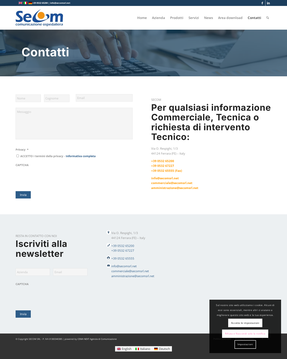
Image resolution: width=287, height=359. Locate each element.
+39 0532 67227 (162, 166)
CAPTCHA (22, 165)
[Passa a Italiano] (142, 348)
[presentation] (46, 176)
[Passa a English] (124, 348)
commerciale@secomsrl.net (171, 183)
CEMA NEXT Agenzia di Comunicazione (97, 338)
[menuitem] (142, 18)
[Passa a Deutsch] (162, 348)
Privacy (22, 149)
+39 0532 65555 (122, 258)
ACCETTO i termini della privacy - (58, 156)
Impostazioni (245, 344)
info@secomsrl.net (165, 178)
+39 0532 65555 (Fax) (166, 171)
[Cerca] (267, 18)
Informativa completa (81, 156)
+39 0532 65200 (162, 161)
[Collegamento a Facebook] (262, 3)
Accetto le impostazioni (245, 323)
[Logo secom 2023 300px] (39, 18)
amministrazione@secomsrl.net (174, 188)
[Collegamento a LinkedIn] (268, 3)
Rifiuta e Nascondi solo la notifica (245, 333)
